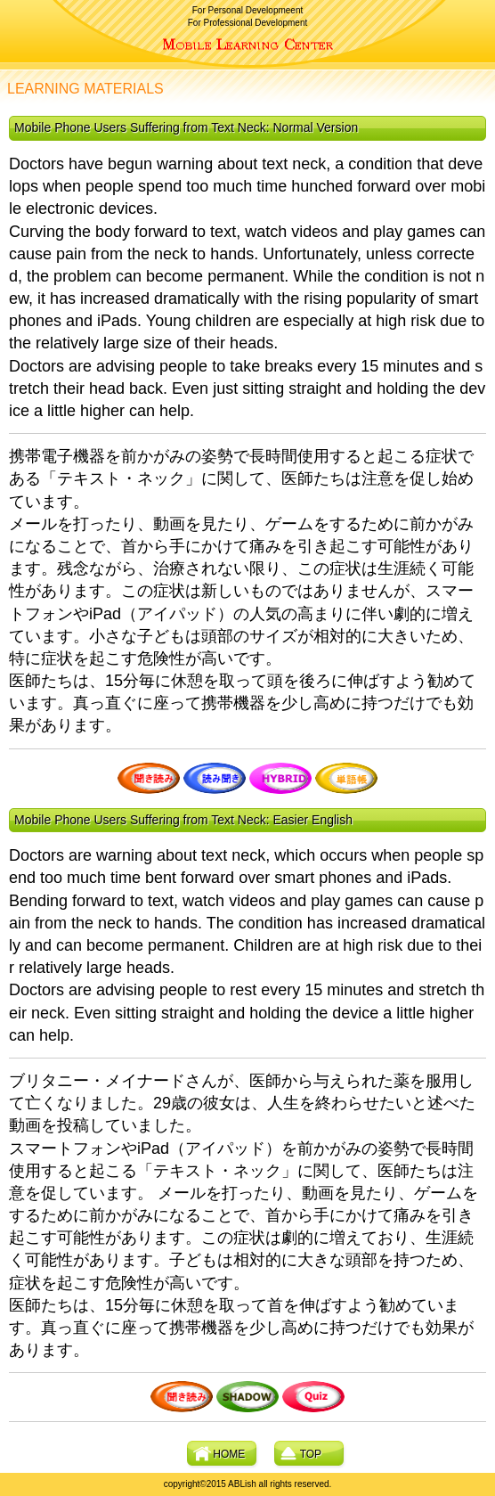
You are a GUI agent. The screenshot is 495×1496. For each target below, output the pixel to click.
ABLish (248, 44)
